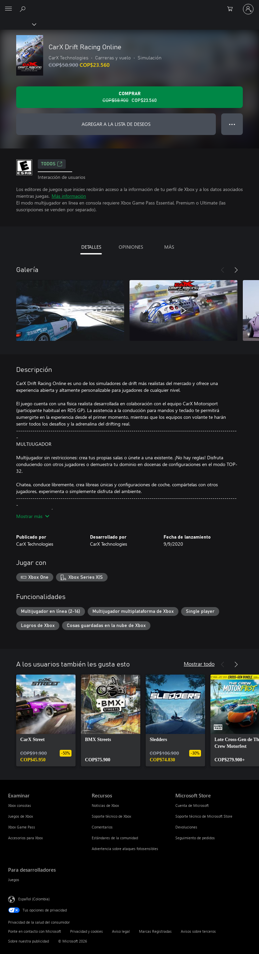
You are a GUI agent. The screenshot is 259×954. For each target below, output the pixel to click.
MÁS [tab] (169, 247)
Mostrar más (32, 516)
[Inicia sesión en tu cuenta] (248, 9)
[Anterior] (222, 270)
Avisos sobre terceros (198, 931)
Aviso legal (121, 931)
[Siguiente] (236, 270)
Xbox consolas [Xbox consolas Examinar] (19, 805)
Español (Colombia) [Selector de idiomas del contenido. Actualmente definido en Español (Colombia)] (34, 898)
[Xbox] (17, 24)
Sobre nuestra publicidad (28, 941)
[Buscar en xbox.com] (23, 8)
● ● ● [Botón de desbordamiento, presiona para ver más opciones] (232, 124)
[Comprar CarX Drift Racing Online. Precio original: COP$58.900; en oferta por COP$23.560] (129, 97)
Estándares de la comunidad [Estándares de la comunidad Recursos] (115, 838)
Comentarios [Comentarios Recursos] (102, 827)
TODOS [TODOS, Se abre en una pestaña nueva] (51, 164)
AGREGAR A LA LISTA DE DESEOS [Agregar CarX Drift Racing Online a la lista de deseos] (116, 124)
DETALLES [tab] (91, 247)
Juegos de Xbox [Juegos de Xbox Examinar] (20, 816)
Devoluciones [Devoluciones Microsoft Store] (186, 827)
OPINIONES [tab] (131, 247)
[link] (46, 720)
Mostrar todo (199, 663)
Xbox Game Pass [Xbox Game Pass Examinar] (21, 827)
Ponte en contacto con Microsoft (34, 931)
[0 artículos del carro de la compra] (232, 9)
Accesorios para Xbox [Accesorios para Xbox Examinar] (25, 838)
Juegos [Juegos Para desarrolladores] (13, 879)
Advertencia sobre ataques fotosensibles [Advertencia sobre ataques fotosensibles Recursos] (125, 848)
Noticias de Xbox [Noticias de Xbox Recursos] (105, 805)
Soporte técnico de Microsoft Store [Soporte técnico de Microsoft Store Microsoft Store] (203, 816)
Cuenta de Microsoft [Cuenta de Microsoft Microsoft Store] (192, 805)
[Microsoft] (129, 5)
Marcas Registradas (155, 931)
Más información (69, 196)
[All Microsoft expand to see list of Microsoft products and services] (8, 9)
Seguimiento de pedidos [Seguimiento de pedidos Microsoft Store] (195, 838)
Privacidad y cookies (86, 931)
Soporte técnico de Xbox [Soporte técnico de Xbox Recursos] (111, 816)
